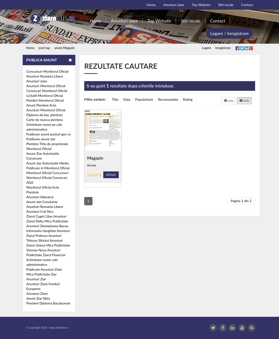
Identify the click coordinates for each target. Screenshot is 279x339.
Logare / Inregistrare (229, 33)
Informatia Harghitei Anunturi (48, 231)
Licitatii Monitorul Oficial (44, 95)
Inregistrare (223, 48)
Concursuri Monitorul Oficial (47, 71)
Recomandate (168, 99)
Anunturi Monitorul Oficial (45, 86)
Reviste (91, 165)
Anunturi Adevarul (39, 197)
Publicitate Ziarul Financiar (46, 255)
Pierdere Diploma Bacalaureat (48, 303)
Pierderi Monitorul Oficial (45, 100)
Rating (187, 99)
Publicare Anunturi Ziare (44, 269)
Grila (244, 100)
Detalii (111, 174)
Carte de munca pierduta (44, 120)
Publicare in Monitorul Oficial (48, 168)
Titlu (115, 99)
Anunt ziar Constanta (41, 202)
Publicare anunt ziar (41, 139)
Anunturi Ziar (36, 279)
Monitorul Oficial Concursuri (47, 173)
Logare (206, 48)
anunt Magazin (65, 48)
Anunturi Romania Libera (44, 76)
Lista (229, 100)
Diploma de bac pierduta (44, 115)
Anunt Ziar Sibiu (38, 298)
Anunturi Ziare (37, 293)
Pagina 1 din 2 (240, 201)
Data (126, 99)
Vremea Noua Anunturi (43, 250)
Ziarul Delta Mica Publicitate (47, 221)
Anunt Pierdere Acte (41, 105)
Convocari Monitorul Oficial (46, 91)
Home (30, 48)
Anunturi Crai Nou (39, 211)
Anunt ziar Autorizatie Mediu (47, 163)
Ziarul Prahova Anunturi (43, 235)
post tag (44, 48)
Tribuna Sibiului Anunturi (44, 240)
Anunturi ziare (36, 81)
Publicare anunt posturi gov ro (48, 134)
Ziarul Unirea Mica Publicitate (48, 245)
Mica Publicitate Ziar (41, 274)
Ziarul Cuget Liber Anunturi (46, 216)
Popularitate (144, 99)
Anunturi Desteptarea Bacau (47, 226)
